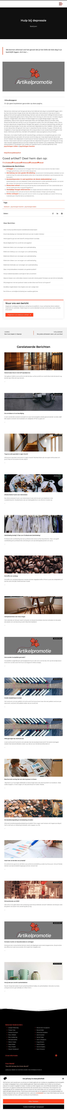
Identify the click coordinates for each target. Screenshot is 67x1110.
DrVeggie (9, 171)
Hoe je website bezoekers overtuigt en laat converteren (19, 276)
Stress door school (13, 187)
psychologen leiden (30, 209)
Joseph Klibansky (13, 1030)
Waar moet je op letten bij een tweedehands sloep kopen (20, 232)
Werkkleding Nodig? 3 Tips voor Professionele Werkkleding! (22, 537)
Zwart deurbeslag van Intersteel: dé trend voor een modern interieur (23, 236)
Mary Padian (12, 1049)
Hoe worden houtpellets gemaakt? (14, 659)
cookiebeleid (39, 1093)
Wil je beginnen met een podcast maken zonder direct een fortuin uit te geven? (27, 284)
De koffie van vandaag (11, 578)
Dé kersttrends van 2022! (11, 903)
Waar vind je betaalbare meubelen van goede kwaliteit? (19, 271)
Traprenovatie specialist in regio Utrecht (16, 456)
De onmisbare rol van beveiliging (14, 415)
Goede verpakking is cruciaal (13, 700)
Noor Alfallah (12, 1037)
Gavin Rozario (41, 1051)
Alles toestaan (33, 1101)
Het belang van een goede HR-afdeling (20, 175)
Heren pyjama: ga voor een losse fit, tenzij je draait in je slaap (21, 240)
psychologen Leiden (11, 148)
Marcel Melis (40, 1032)
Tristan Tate (11, 1032)
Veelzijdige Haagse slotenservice (18, 192)
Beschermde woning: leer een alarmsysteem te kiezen (20, 781)
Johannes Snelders (42, 1034)
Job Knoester (40, 1037)
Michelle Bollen (12, 1041)
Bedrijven (33, 28)
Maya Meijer (11, 1046)
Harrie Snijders (41, 1049)
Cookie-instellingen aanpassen (33, 1107)
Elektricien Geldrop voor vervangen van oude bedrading (20, 254)
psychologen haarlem (17, 209)
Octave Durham (13, 1034)
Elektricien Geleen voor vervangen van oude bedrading (19, 262)
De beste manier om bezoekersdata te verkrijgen (19, 944)
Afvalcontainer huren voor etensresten (15, 497)
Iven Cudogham (41, 1041)
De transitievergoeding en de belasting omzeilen (18, 822)
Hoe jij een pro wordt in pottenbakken (15, 984)
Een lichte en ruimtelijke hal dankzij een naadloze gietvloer (20, 293)
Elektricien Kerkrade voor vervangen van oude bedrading (20, 267)
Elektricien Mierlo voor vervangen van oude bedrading (19, 249)
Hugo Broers (40, 1044)
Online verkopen (12, 196)
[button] (63, 1079)
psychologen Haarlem (27, 148)
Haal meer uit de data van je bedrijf (14, 862)
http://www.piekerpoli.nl (12, 155)
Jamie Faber (40, 1039)
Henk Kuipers (41, 1046)
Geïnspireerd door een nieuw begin (14, 619)
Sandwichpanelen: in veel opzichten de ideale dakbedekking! (29, 181)
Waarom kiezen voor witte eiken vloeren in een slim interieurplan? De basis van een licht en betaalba (33, 280)
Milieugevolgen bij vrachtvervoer (14, 740)
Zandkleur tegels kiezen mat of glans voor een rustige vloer (21, 289)
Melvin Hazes (12, 1044)
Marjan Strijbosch (13, 1051)
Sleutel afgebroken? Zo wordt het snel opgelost (17, 245)
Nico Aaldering (12, 1039)
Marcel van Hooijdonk (43, 1030)
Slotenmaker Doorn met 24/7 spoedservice (17, 375)
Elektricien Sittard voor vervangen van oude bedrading (19, 258)
